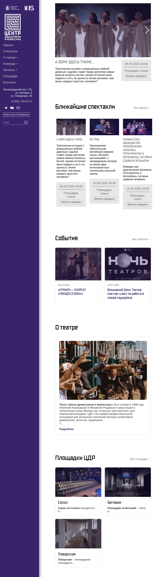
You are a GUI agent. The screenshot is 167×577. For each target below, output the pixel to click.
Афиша (8, 45)
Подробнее (66, 429)
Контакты (9, 82)
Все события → (141, 239)
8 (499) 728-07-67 (21, 101)
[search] (26, 123)
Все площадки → (140, 459)
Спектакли (10, 51)
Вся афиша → (142, 107)
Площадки (10, 76)
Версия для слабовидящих (16, 114)
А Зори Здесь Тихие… (74, 61)
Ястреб (94, 139)
